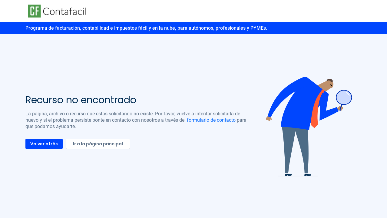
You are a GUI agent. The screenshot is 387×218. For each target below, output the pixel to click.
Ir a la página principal (98, 144)
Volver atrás (44, 144)
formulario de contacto (211, 120)
